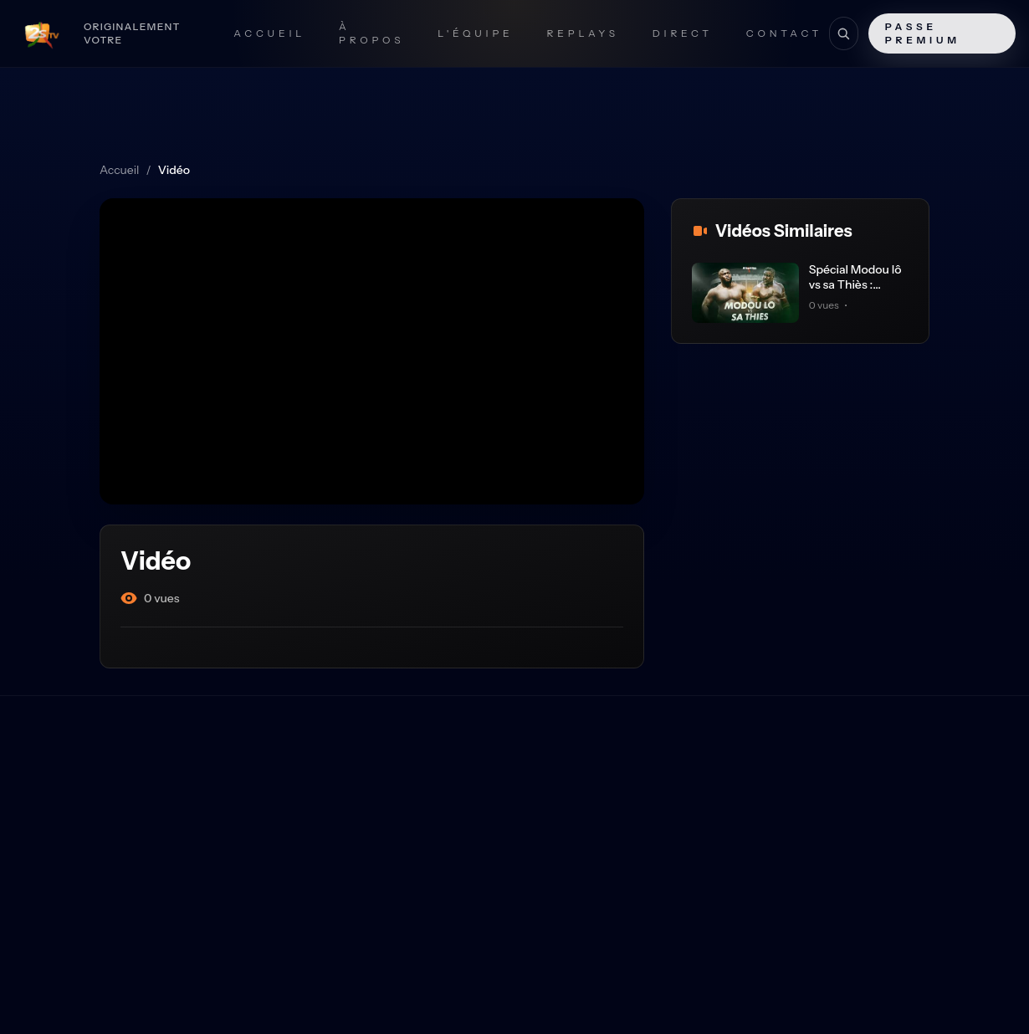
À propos (371, 33)
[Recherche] (843, 33)
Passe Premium (922, 33)
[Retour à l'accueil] (100, 33)
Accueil (269, 33)
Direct (683, 33)
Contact (784, 33)
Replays (583, 33)
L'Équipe (475, 33)
